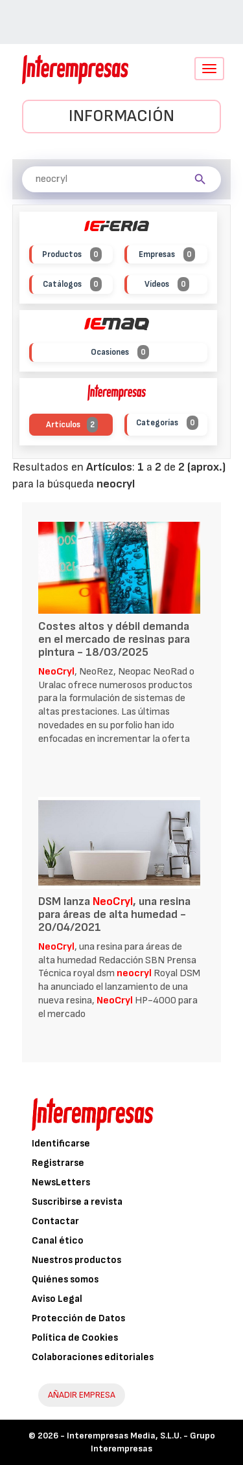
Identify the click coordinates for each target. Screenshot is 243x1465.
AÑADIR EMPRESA (81, 1394)
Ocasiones (120, 352)
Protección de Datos (78, 1318)
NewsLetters (61, 1182)
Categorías (167, 423)
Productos (72, 255)
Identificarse (61, 1143)
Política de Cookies (75, 1338)
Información (121, 116)
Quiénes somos (65, 1279)
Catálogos (72, 284)
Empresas (167, 255)
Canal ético (58, 1241)
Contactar (55, 1221)
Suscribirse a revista (77, 1202)
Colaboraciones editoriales (93, 1357)
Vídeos (167, 284)
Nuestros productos (76, 1260)
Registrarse (58, 1163)
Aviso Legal (57, 1299)
